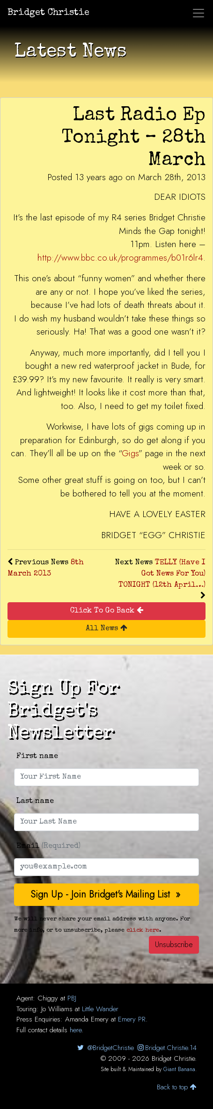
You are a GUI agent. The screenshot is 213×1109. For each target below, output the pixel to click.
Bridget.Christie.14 (166, 1048)
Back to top (177, 1087)
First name (37, 756)
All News (106, 628)
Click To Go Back (106, 610)
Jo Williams (57, 1009)
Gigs (130, 453)
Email (48, 846)
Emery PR (132, 1019)
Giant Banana (179, 1069)
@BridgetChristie (104, 1048)
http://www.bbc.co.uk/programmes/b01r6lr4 (120, 257)
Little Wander (100, 1009)
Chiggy (47, 998)
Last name (35, 801)
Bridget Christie (48, 13)
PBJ (71, 998)
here (75, 1030)
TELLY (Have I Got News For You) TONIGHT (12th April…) (162, 574)
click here (142, 930)
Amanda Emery (87, 1019)
